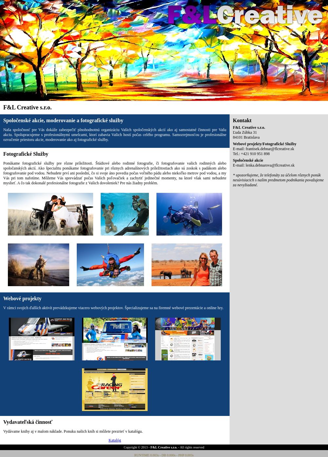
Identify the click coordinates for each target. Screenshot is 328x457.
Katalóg (115, 440)
